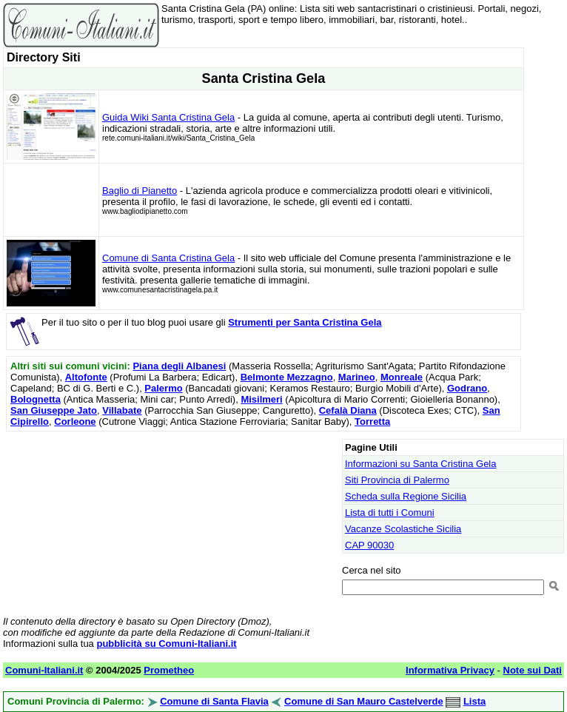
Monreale (401, 377)
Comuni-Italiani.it (44, 670)
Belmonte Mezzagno (287, 377)
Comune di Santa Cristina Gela (168, 257)
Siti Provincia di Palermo (397, 480)
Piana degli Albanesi (179, 366)
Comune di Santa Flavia (214, 701)
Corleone (74, 421)
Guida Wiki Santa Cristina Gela (168, 117)
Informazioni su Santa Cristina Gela (420, 463)
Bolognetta (35, 399)
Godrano (467, 388)
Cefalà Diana (348, 410)
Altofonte (86, 377)
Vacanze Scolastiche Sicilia (403, 528)
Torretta (372, 421)
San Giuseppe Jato (53, 410)
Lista (474, 701)
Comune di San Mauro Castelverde (363, 701)
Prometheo (169, 670)
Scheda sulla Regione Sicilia (405, 496)
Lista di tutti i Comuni (390, 512)
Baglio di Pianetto (139, 190)
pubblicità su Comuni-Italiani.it (166, 643)
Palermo (163, 388)
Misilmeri (261, 399)
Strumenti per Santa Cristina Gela (304, 322)
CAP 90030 (369, 545)
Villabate (121, 410)
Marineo (356, 377)
